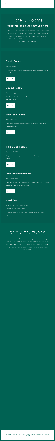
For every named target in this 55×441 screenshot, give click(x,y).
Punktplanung (29, 435)
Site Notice (23, 434)
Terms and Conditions (39, 434)
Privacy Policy (30, 434)
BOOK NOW (10, 78)
